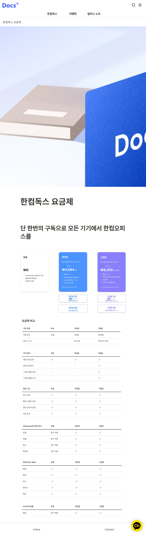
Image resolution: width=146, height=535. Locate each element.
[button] (133, 5)
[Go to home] (10, 5)
